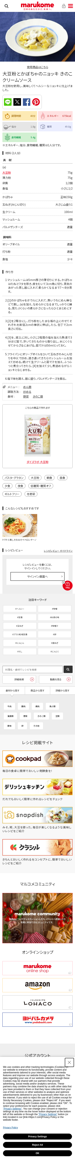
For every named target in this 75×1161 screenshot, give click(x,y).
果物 (9, 725)
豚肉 (23, 706)
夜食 (20, 486)
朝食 (49, 478)
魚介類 (52, 706)
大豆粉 (6, 172)
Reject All (37, 1145)
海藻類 (10, 716)
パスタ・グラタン (14, 478)
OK (37, 1153)
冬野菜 (31, 494)
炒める (27, 392)
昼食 (62, 478)
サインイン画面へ (37, 576)
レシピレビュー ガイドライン (58, 550)
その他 (36, 725)
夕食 (7, 486)
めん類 (27, 387)
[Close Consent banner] (69, 1062)
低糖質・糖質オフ (41, 486)
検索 (6, 6)
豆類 (57, 716)
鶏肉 (37, 706)
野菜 (26, 396)
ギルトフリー (12, 494)
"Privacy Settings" (12, 1108)
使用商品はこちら (37, 67)
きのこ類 (38, 396)
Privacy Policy (10, 1127)
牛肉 (9, 706)
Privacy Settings (37, 1136)
